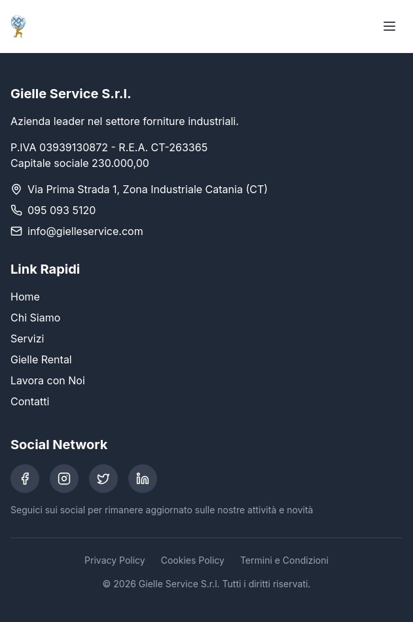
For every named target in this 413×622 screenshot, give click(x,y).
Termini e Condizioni (284, 560)
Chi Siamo (35, 317)
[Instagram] (64, 478)
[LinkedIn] (142, 478)
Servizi (27, 338)
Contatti (29, 401)
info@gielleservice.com (85, 231)
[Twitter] (103, 478)
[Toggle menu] (389, 26)
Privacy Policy (114, 560)
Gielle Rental (41, 359)
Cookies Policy (192, 560)
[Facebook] (24, 478)
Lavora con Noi (47, 380)
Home (25, 296)
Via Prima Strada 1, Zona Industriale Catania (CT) (147, 189)
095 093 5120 (61, 210)
